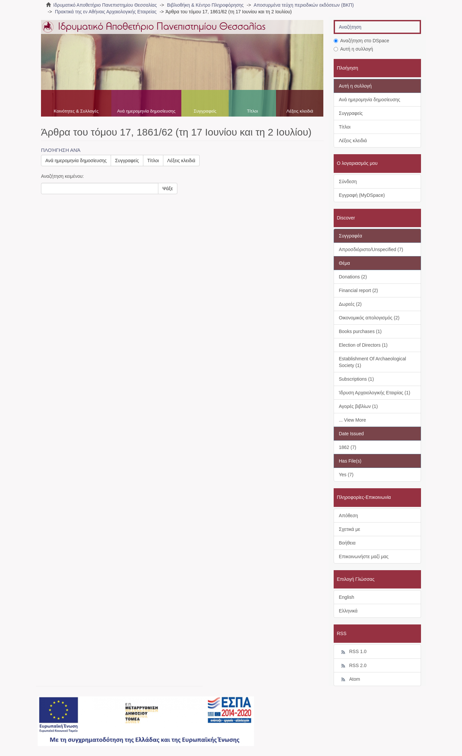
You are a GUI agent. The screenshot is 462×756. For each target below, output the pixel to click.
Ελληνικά (348, 610)
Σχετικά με (349, 529)
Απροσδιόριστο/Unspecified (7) (371, 249)
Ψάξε (167, 188)
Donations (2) (353, 276)
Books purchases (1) (360, 331)
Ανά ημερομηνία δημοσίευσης (146, 111)
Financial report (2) (358, 290)
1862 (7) (347, 447)
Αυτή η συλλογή (353, 49)
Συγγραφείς (205, 111)
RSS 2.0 (353, 666)
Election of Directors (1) (363, 345)
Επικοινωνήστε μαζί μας (364, 556)
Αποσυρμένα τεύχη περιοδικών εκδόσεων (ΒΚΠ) (304, 5)
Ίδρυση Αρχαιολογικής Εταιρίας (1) (374, 392)
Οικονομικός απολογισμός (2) (369, 317)
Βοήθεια (347, 543)
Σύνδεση (348, 181)
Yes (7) (346, 474)
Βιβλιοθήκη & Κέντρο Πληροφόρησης (205, 5)
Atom (349, 679)
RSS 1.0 (353, 652)
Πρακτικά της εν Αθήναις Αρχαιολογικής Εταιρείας (106, 11)
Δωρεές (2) (350, 304)
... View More (352, 420)
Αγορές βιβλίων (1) (358, 406)
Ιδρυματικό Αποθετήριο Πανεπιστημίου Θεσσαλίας (105, 5)
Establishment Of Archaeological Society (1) (372, 362)
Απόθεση (348, 515)
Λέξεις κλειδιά (299, 111)
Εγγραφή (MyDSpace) (362, 195)
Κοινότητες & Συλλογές (76, 111)
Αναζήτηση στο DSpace (361, 40)
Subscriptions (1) (356, 379)
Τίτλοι (252, 111)
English (346, 597)
